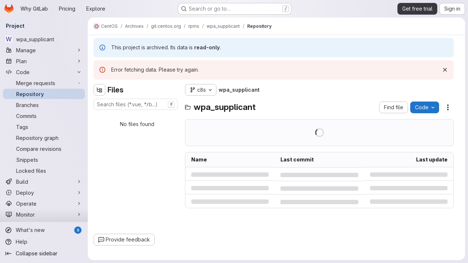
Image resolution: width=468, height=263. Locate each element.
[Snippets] (44, 160)
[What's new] (44, 230)
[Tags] (44, 127)
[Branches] (44, 105)
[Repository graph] (44, 138)
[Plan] (44, 61)
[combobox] (136, 104)
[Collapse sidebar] (44, 253)
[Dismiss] (445, 69)
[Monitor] (44, 214)
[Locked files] (44, 170)
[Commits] (44, 116)
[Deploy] (44, 192)
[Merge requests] (44, 83)
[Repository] (44, 94)
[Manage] (44, 50)
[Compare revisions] (44, 149)
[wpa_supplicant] (44, 39)
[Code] (44, 72)
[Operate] (44, 203)
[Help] (44, 242)
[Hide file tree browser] (99, 90)
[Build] (44, 181)
